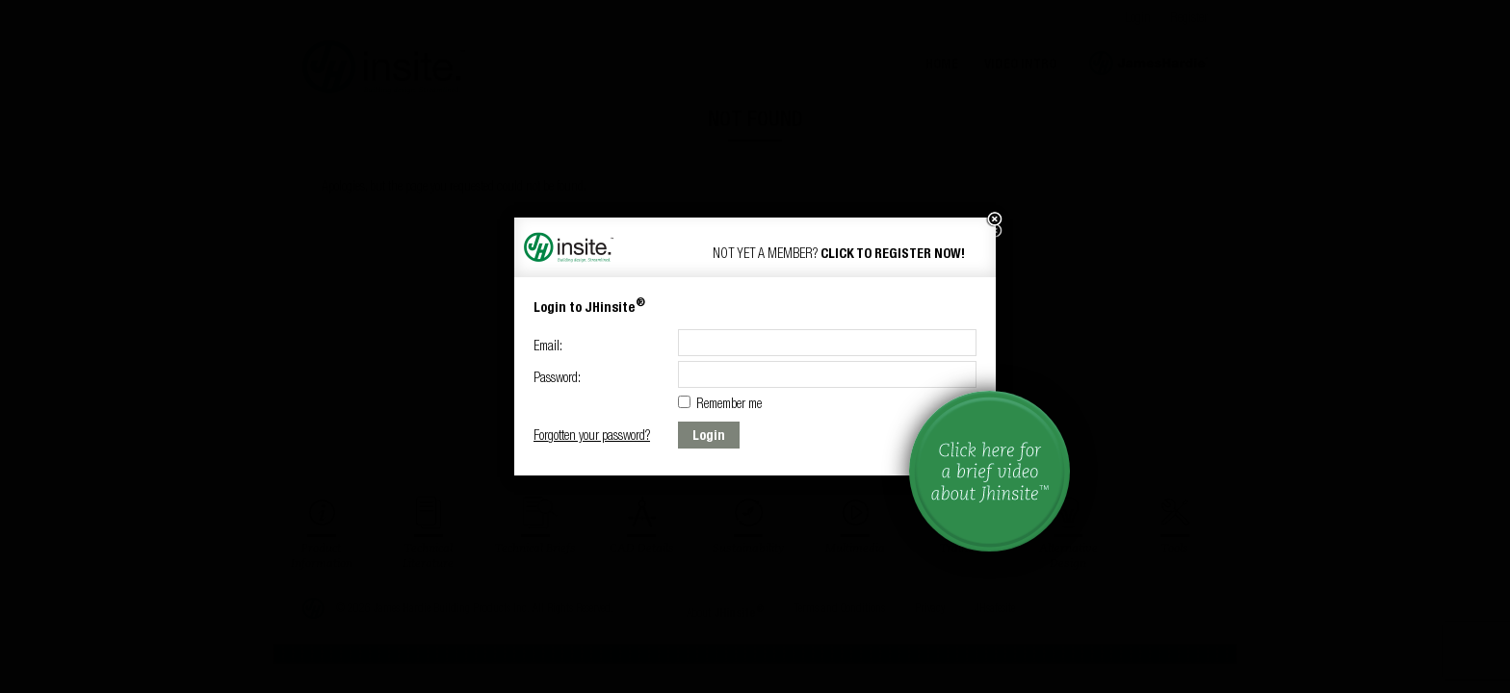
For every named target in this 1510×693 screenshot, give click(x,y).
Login (708, 435)
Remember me (720, 403)
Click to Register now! (892, 253)
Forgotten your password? (592, 435)
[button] (993, 219)
